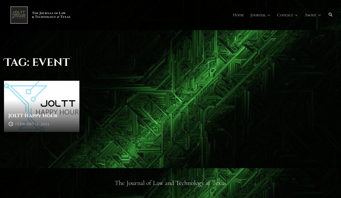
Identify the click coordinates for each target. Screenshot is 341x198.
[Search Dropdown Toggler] (330, 15)
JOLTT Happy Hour (32, 115)
